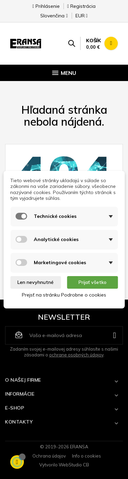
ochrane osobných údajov (76, 354)
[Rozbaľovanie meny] (78, 17)
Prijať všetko (92, 282)
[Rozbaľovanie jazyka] (54, 17)
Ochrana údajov (49, 456)
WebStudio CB (74, 464)
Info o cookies (86, 456)
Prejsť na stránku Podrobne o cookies (64, 295)
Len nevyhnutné (35, 282)
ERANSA (79, 446)
